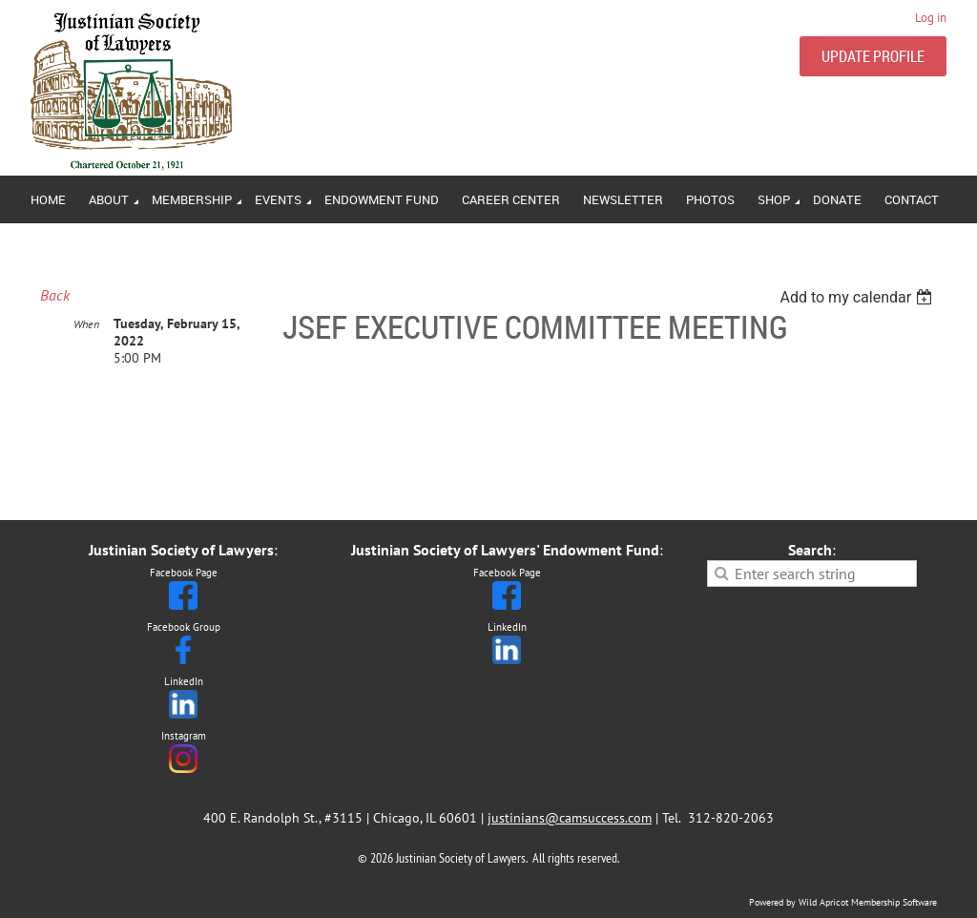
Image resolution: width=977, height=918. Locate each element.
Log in (930, 18)
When (86, 324)
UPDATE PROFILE (873, 56)
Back (55, 294)
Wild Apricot (823, 902)
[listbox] (858, 297)
